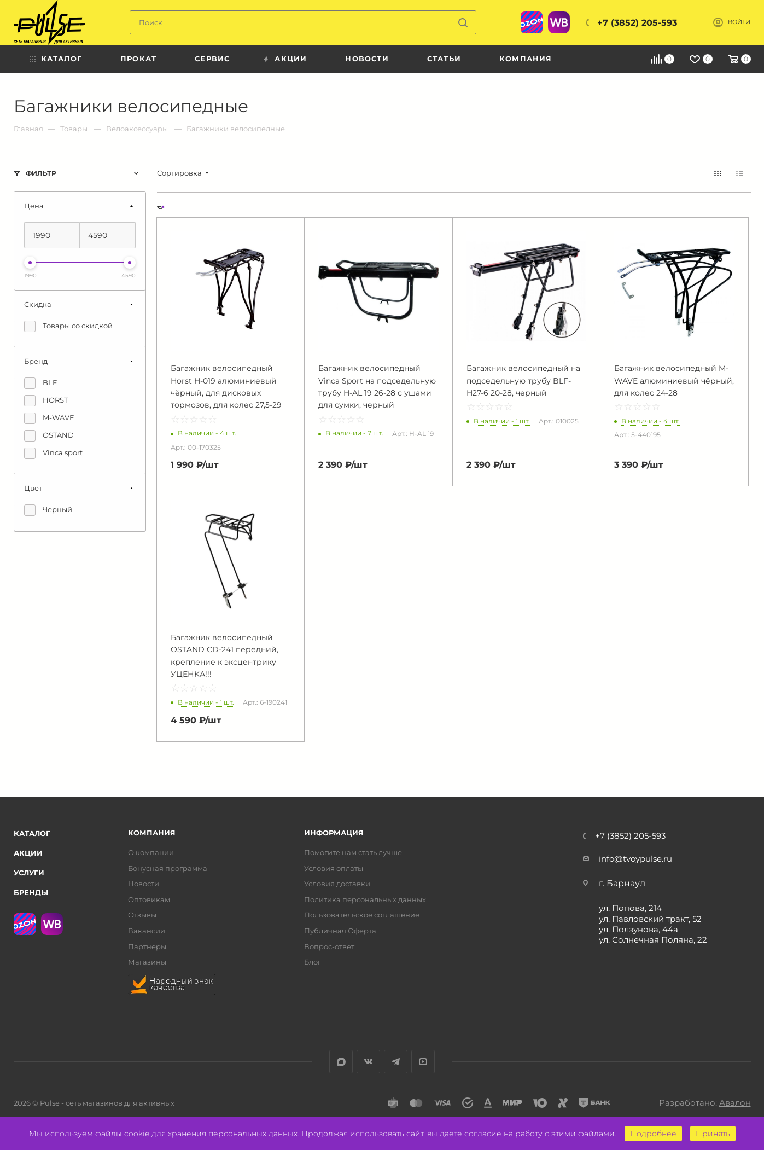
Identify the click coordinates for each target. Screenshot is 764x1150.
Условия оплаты (333, 868)
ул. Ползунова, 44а (638, 929)
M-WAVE (49, 418)
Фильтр (41, 173)
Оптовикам (149, 900)
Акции (28, 853)
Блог (312, 962)
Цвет (33, 488)
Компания (152, 833)
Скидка (37, 304)
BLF (40, 383)
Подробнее (653, 1134)
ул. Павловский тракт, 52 (650, 919)
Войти (739, 22)
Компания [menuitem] (525, 58)
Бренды (31, 892)
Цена (34, 205)
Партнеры (147, 947)
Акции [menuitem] (291, 58)
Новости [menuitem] (366, 58)
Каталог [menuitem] (61, 58)
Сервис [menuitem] (212, 58)
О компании (151, 853)
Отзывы (142, 915)
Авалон (735, 1102)
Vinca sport (53, 453)
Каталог (32, 833)
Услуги (29, 872)
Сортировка (179, 173)
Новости (143, 884)
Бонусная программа (167, 868)
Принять (713, 1134)
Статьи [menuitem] (444, 58)
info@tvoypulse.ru (635, 858)
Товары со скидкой (68, 326)
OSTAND (49, 436)
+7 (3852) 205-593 (637, 23)
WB (559, 22)
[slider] (30, 263)
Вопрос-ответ (329, 947)
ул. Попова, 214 (630, 908)
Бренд (36, 361)
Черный (48, 510)
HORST (46, 400)
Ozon (532, 22)
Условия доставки (337, 884)
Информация (334, 833)
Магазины (147, 962)
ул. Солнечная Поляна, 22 (653, 939)
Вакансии (146, 931)
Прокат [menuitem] (138, 58)
